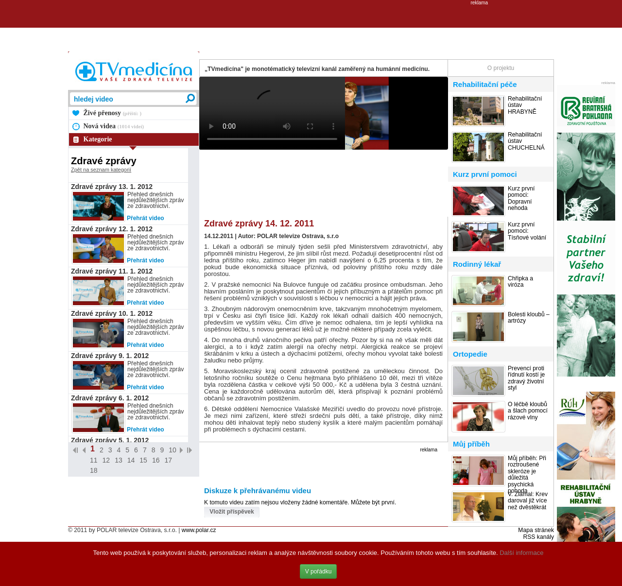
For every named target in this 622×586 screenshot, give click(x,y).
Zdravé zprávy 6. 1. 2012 (110, 398)
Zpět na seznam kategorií (101, 169)
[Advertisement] (311, 27)
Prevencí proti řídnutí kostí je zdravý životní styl (526, 378)
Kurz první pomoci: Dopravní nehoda (521, 198)
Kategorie (98, 139)
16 (156, 460)
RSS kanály (538, 537)
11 (94, 460)
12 (106, 460)
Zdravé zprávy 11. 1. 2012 (112, 271)
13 (118, 460)
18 (94, 470)
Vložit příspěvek (231, 511)
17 (168, 460)
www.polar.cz (199, 530)
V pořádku (318, 571)
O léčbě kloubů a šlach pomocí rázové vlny (528, 411)
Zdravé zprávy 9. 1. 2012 (110, 356)
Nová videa (114, 126)
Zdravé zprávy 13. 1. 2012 (112, 186)
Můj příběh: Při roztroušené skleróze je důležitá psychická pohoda (527, 474)
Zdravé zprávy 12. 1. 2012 (112, 229)
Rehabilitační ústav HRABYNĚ (525, 105)
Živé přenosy (113, 113)
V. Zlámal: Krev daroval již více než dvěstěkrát (528, 501)
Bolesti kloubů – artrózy (529, 317)
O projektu (500, 68)
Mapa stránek (536, 530)
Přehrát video (145, 218)
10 (172, 450)
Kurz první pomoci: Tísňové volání (527, 231)
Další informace (521, 552)
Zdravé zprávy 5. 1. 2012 (110, 440)
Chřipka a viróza (520, 282)
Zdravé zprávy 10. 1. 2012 (112, 313)
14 (131, 460)
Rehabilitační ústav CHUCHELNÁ (526, 141)
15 (143, 460)
